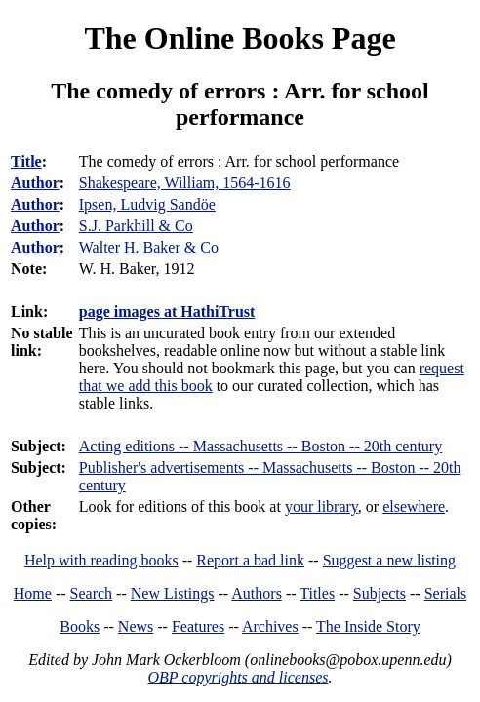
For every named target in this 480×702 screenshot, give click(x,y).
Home (33, 593)
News (135, 626)
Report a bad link (250, 560)
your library (321, 506)
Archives (270, 626)
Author (35, 183)
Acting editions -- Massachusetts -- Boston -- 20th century (260, 446)
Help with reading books (101, 560)
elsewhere (413, 506)
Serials (445, 593)
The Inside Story (368, 626)
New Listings (173, 593)
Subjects (379, 593)
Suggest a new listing (389, 560)
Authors (256, 593)
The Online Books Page (239, 38)
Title (26, 161)
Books (80, 626)
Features (198, 626)
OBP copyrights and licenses (237, 677)
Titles (317, 593)
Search (91, 593)
